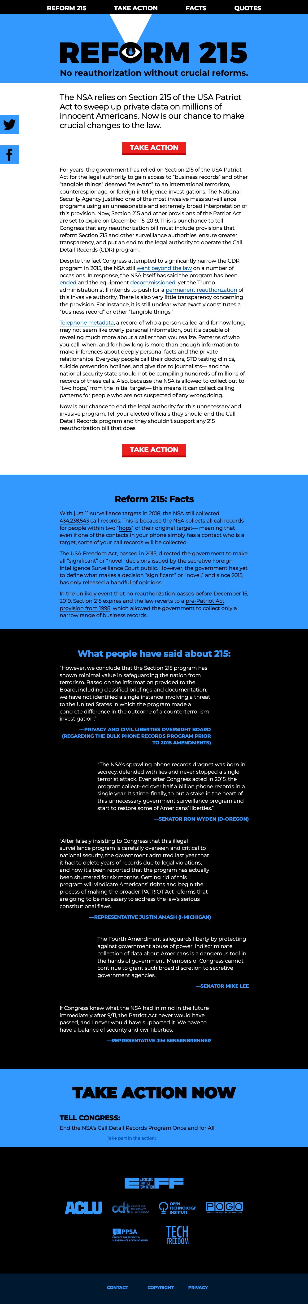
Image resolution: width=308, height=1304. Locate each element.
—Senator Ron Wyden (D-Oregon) (201, 819)
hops (125, 528)
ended (68, 282)
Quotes (247, 8)
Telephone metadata (87, 323)
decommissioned (152, 282)
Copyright (160, 1287)
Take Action (136, 8)
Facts (196, 8)
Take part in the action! (131, 1138)
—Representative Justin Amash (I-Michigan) (150, 917)
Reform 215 (66, 8)
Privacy (198, 1287)
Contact (117, 1287)
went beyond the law (164, 268)
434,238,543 (74, 521)
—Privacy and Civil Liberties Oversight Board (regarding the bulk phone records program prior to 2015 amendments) (136, 736)
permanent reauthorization (201, 290)
